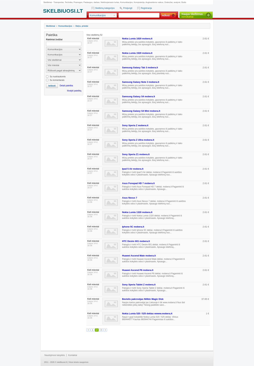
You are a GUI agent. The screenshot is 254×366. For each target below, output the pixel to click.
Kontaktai (72, 355)
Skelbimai (50, 26)
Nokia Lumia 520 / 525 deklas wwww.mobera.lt (147, 313)
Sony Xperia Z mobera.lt (135, 125)
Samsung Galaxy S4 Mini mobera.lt (141, 111)
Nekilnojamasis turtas (110, 2)
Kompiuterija (139, 2)
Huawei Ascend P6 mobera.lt (137, 270)
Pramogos (78, 2)
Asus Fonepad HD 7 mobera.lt (138, 183)
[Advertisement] (63, 114)
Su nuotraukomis (58, 76)
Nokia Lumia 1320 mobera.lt (137, 212)
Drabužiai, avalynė (172, 2)
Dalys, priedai (81, 26)
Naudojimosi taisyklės (54, 355)
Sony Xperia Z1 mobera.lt (136, 154)
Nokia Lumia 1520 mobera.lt (137, 53)
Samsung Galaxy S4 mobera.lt (138, 96)
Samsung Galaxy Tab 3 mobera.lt (140, 67)
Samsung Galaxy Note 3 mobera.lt (140, 82)
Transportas (58, 2)
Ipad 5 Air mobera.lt (132, 168)
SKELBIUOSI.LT (63, 11)
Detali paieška (66, 85)
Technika (68, 2)
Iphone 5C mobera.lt (133, 226)
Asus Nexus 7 (129, 197)
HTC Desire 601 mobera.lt (136, 241)
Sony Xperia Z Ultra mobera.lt (138, 140)
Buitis (184, 2)
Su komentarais (57, 80)
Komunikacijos (126, 2)
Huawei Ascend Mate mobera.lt (139, 255)
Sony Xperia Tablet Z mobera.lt (139, 284)
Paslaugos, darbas (91, 2)
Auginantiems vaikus (154, 2)
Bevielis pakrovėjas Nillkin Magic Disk (143, 299)
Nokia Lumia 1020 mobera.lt (137, 38)
